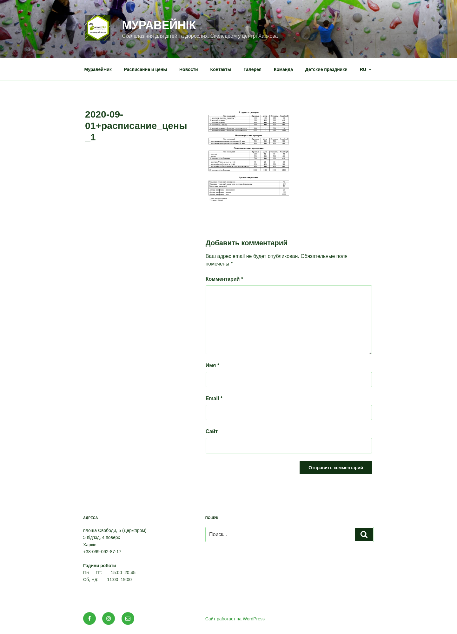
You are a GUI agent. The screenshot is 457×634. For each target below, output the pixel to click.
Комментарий (224, 279)
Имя (212, 365)
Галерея (253, 69)
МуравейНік (159, 25)
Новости (188, 69)
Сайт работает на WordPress (235, 618)
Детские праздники (326, 69)
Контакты (220, 69)
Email (214, 398)
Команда (283, 69)
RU (366, 69)
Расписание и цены (145, 69)
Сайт (212, 431)
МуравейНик (98, 69)
